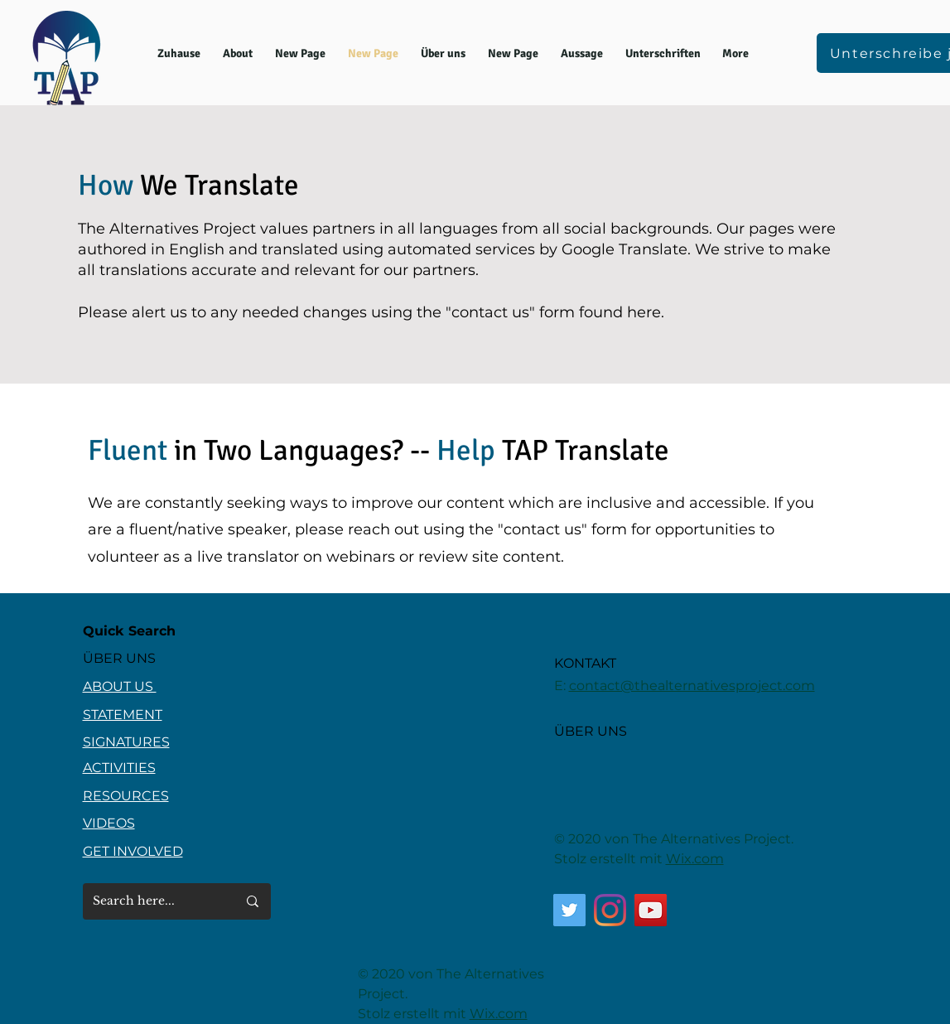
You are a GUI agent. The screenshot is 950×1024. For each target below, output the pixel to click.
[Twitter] (569, 910)
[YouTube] (650, 910)
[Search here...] (152, 901)
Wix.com (695, 859)
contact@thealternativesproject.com (692, 685)
